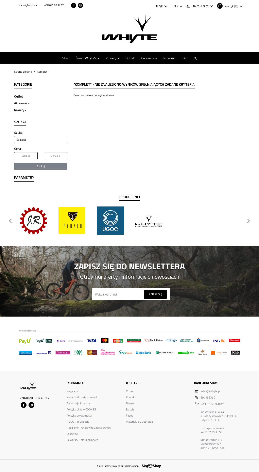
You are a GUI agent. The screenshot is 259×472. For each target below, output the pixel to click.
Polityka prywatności (79, 415)
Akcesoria (149, 58)
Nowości (169, 58)
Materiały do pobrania (139, 421)
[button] (230, 6)
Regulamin (73, 391)
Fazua (129, 415)
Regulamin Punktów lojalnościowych (89, 427)
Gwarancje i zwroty (78, 403)
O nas (129, 391)
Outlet (130, 58)
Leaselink (72, 434)
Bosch (130, 409)
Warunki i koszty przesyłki (82, 397)
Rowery (112, 58)
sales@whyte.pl (210, 391)
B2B (185, 58)
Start (66, 58)
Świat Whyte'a (88, 58)
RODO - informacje (78, 421)
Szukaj (41, 166)
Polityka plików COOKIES (81, 409)
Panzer (130, 403)
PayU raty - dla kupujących (82, 440)
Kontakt (130, 397)
